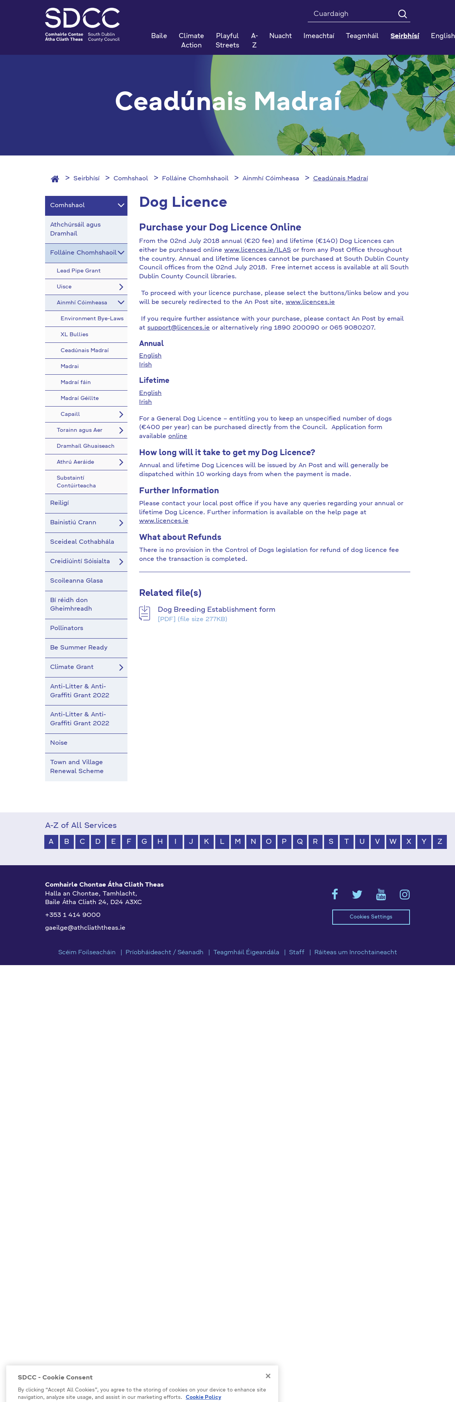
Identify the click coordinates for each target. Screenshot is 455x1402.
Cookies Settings (371, 917)
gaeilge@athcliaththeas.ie (85, 928)
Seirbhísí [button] (404, 36)
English (150, 356)
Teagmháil (362, 36)
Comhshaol (130, 179)
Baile (159, 36)
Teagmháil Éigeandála (246, 953)
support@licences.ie (178, 328)
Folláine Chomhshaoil (195, 179)
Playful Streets (227, 41)
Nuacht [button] (280, 36)
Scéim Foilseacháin (87, 953)
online (177, 436)
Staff (297, 953)
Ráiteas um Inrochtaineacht (355, 953)
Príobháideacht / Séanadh (165, 953)
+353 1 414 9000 (73, 915)
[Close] (268, 1387)
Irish (145, 365)
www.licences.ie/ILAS (257, 250)
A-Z (254, 41)
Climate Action (191, 41)
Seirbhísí (86, 179)
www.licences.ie (310, 302)
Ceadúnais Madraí (340, 179)
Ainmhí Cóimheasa (270, 179)
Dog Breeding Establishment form (216, 609)
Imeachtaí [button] (318, 36)
